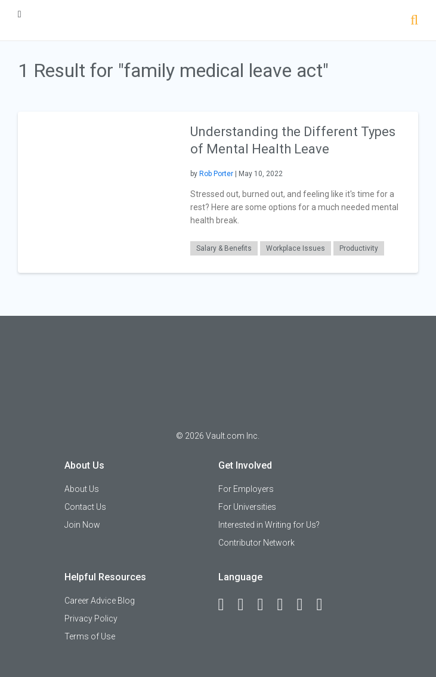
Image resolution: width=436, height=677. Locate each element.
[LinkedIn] (246, 605)
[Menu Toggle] (19, 14)
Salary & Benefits (224, 248)
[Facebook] (226, 605)
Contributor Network (256, 542)
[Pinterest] (305, 605)
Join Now (82, 525)
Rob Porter (216, 174)
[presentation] (98, 191)
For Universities (247, 507)
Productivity (358, 248)
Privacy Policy (90, 618)
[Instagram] (285, 605)
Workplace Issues (295, 248)
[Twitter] (266, 605)
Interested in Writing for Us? (269, 525)
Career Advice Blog (99, 600)
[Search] (414, 21)
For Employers (246, 489)
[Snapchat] (325, 605)
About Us (81, 489)
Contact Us (85, 507)
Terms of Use (89, 636)
